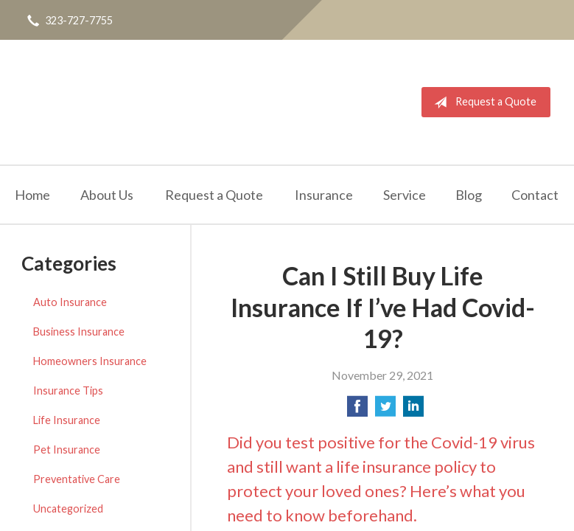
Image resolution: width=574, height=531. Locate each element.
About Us (106, 195)
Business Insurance (79, 331)
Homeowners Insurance (90, 361)
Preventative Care (76, 479)
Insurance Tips (68, 390)
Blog (468, 195)
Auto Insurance (70, 302)
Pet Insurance (66, 449)
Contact (535, 195)
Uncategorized (68, 508)
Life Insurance (66, 420)
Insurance (324, 195)
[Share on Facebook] (357, 410)
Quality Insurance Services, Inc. (101, 102)
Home (32, 195)
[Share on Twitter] (385, 410)
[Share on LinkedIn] (413, 410)
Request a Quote (482, 102)
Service (404, 195)
